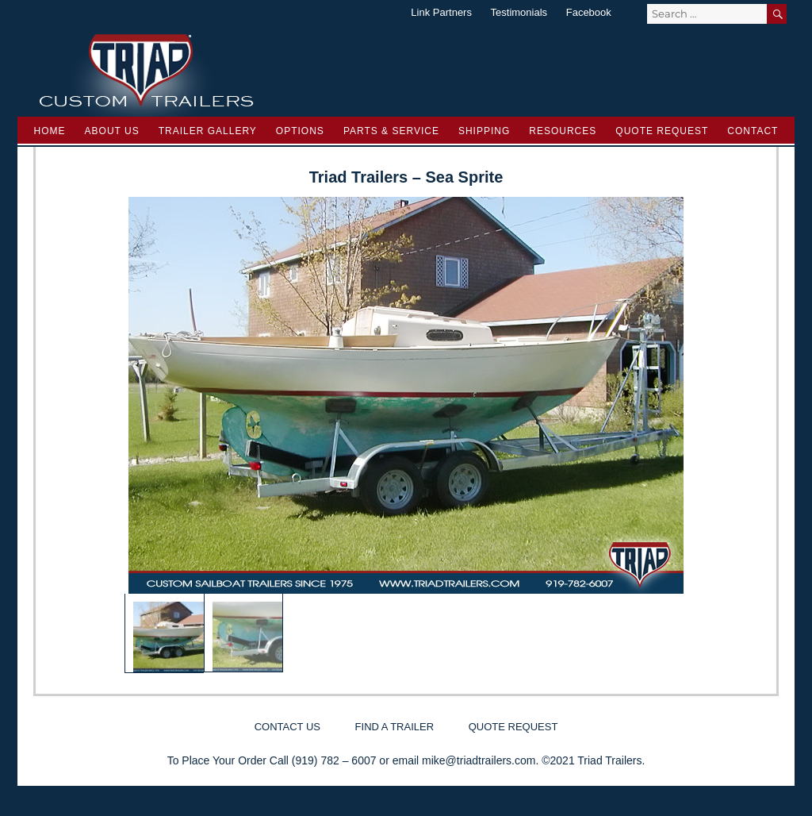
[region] (406, 435)
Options (300, 131)
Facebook (588, 12)
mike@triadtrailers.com (478, 760)
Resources (562, 131)
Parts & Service (391, 131)
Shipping (484, 131)
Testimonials (519, 12)
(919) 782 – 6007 (334, 760)
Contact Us (287, 727)
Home (50, 131)
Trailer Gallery (208, 131)
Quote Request (661, 131)
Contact (752, 131)
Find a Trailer (394, 727)
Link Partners (441, 12)
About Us (112, 131)
